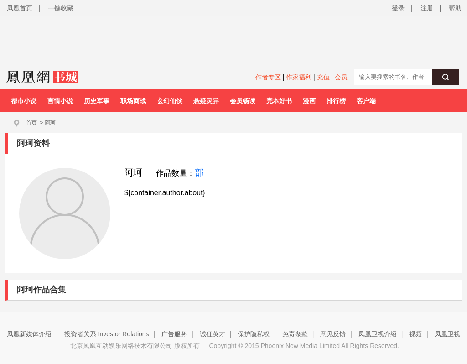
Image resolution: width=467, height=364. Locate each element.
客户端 (366, 100)
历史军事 (96, 100)
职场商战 (133, 100)
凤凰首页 (19, 8)
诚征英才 (212, 334)
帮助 (455, 8)
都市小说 (23, 100)
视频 (415, 334)
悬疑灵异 (206, 100)
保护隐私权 (254, 334)
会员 (341, 77)
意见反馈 (333, 334)
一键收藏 (60, 8)
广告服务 (174, 334)
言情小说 (60, 100)
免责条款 (295, 334)
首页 (31, 123)
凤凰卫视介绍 (377, 334)
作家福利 (298, 77)
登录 (398, 8)
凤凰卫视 (447, 334)
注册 (426, 8)
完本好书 (279, 100)
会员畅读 (242, 100)
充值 (323, 77)
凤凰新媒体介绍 (29, 334)
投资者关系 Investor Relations (106, 334)
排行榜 (336, 100)
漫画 (309, 100)
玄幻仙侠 (169, 100)
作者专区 (268, 77)
